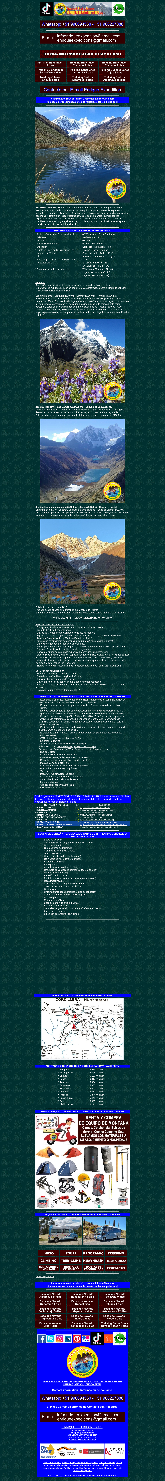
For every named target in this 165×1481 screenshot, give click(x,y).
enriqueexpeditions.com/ (82, 1432)
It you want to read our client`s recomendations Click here (82, 98)
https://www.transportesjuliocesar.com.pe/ (76, 746)
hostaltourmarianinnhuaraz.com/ (82, 1435)
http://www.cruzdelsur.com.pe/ (72, 744)
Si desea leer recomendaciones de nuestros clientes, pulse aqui (82, 102)
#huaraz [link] (108, 1468)
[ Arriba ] (50, 1276)
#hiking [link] (100, 1468)
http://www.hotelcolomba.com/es (95, 807)
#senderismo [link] (90, 1468)
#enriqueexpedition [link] (52, 1462)
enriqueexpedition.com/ (82, 1430)
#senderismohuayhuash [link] (76, 1465)
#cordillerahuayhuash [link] (53, 1468)
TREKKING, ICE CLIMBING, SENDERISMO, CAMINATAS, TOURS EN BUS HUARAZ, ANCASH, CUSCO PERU (82, 1383)
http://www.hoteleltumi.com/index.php (97, 820)
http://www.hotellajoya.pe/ (92, 812)
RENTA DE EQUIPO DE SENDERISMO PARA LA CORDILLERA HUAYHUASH (82, 1111)
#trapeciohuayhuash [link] (82, 1470)
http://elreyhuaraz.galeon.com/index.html (99, 827)
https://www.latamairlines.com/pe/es (64, 738)
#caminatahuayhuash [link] (54, 1465)
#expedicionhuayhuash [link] (98, 1465)
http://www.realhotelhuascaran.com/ (96, 810)
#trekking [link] (68, 1468)
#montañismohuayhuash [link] (110, 1462)
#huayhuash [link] (115, 1465)
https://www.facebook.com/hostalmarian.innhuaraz (103, 824)
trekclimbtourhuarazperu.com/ (82, 1437)
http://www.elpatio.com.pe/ (92, 817)
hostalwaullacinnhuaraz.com (82, 1440)
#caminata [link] (117, 1468)
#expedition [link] (78, 1468)
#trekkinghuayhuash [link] (71, 1462)
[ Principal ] (40, 1276)
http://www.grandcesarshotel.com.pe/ (97, 815)
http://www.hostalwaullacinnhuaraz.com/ (98, 822)
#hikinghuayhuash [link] (89, 1462)
